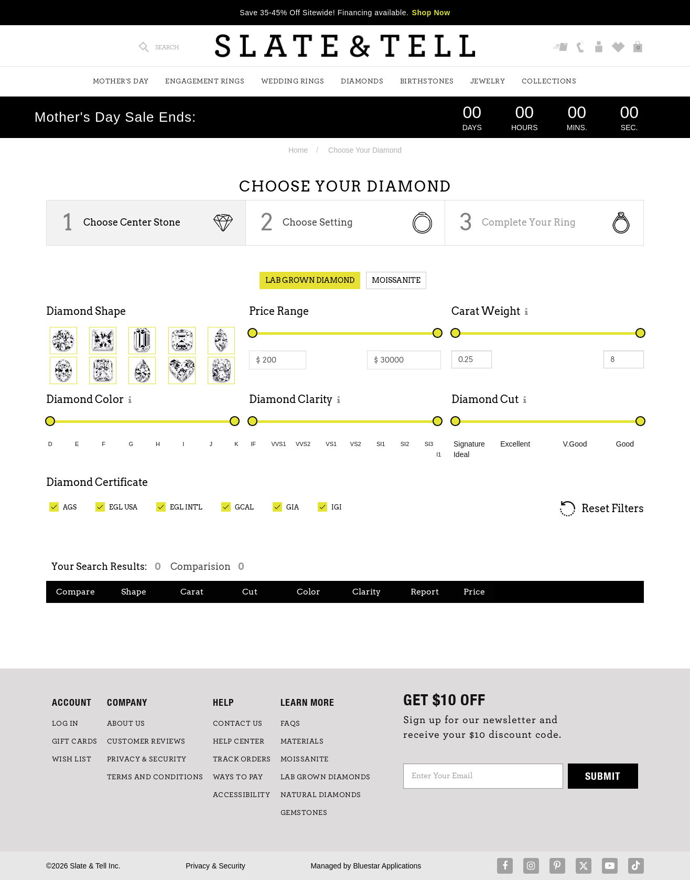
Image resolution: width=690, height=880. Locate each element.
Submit (603, 776)
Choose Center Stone (131, 222)
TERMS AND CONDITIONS (155, 777)
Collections (549, 81)
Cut (249, 592)
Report (425, 592)
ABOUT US (126, 723)
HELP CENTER (239, 741)
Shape (133, 592)
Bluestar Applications (387, 866)
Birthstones (427, 81)
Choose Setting (318, 222)
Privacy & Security (215, 866)
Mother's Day (121, 81)
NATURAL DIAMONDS (321, 795)
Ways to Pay (238, 777)
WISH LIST (72, 759)
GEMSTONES (304, 813)
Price (474, 592)
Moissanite (396, 280)
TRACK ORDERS (242, 759)
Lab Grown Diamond (309, 280)
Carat (191, 592)
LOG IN (65, 723)
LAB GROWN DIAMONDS (326, 777)
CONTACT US (238, 723)
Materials (302, 741)
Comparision (207, 566)
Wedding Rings (293, 81)
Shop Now (431, 12)
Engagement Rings (204, 81)
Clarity (366, 592)
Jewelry (487, 81)
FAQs (290, 723)
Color (308, 592)
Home (298, 150)
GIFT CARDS (75, 741)
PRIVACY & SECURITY (147, 759)
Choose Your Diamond (365, 150)
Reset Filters (601, 509)
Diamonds (362, 81)
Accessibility (242, 795)
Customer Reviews (146, 741)
